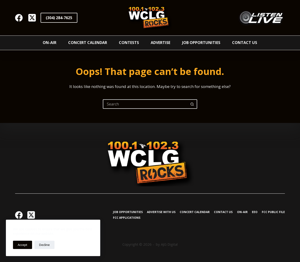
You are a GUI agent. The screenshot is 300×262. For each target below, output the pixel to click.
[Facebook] (19, 18)
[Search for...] (145, 104)
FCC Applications (126, 218)
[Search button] (192, 104)
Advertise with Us (161, 212)
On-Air (49, 42)
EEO (255, 212)
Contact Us (244, 42)
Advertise (160, 42)
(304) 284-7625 (59, 17)
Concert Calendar (87, 42)
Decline (44, 245)
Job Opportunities (201, 42)
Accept (22, 245)
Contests (129, 42)
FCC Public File (273, 212)
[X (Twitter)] (32, 18)
